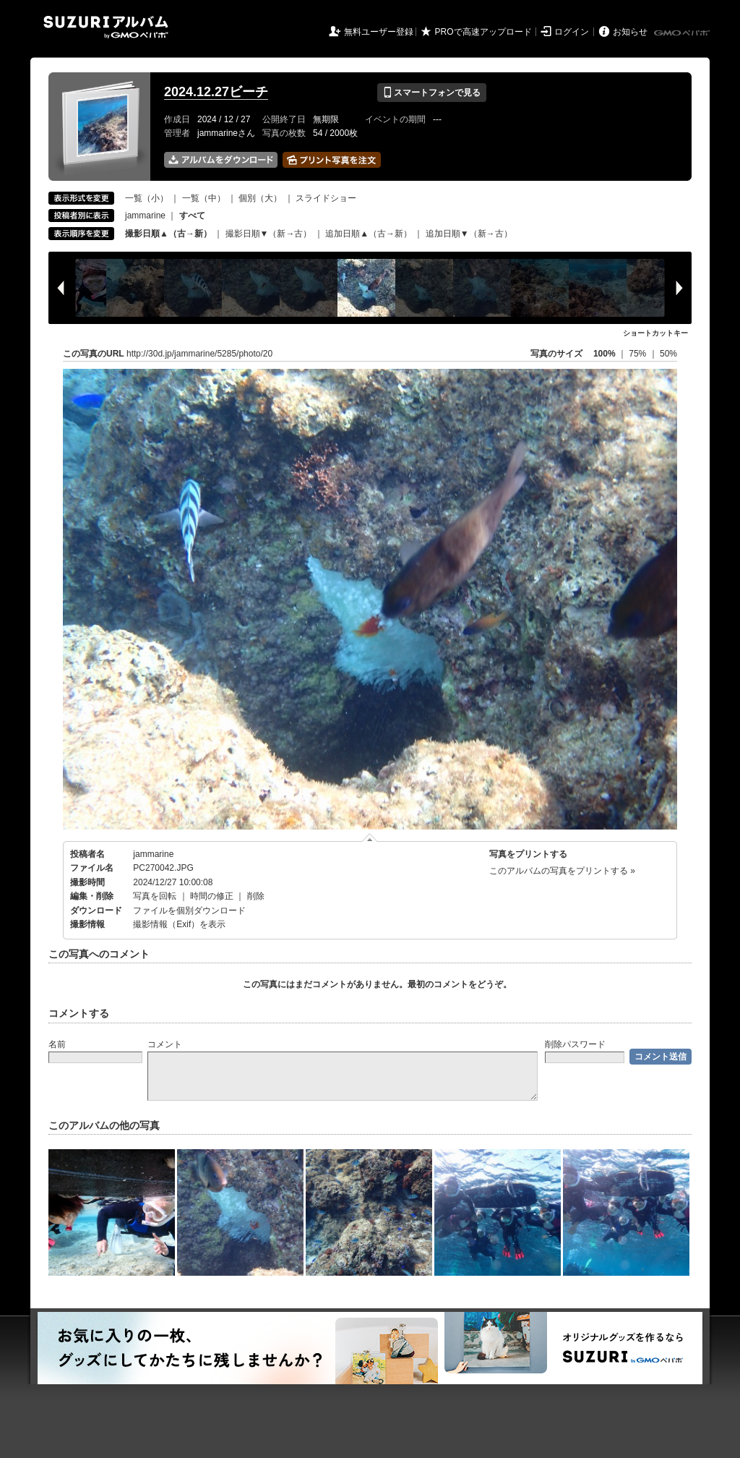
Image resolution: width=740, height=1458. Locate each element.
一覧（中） (203, 198)
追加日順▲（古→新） (368, 234)
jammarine (145, 215)
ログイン (571, 32)
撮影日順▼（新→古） (268, 234)
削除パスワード (575, 1044)
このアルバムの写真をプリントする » (562, 871)
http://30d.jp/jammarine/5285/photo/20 (199, 354)
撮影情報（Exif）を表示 (179, 924)
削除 (255, 896)
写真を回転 (154, 896)
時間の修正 (211, 896)
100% (604, 354)
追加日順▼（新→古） (469, 234)
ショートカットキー (655, 333)
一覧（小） (146, 198)
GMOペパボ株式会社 (683, 33)
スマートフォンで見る (432, 92)
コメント (164, 1044)
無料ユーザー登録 (378, 32)
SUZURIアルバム (105, 27)
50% (668, 354)
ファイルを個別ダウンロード (189, 910)
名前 (57, 1044)
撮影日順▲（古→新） (168, 234)
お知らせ (630, 32)
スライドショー (326, 198)
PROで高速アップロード (483, 32)
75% (638, 354)
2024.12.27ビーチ (216, 92)
